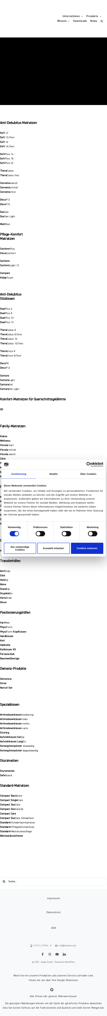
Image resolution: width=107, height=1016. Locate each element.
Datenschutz (53, 912)
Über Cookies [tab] (88, 474)
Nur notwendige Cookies (20, 548)
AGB (53, 928)
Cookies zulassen (87, 548)
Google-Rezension (67, 980)
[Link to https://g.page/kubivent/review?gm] (51, 989)
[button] (102, 21)
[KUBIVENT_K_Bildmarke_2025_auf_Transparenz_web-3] (27, 8)
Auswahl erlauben (53, 548)
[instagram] (50, 954)
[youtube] (57, 954)
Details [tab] (53, 474)
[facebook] (43, 954)
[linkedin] (64, 954)
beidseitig (27, 714)
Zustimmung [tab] (18, 474)
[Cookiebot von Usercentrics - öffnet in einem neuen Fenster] (88, 464)
